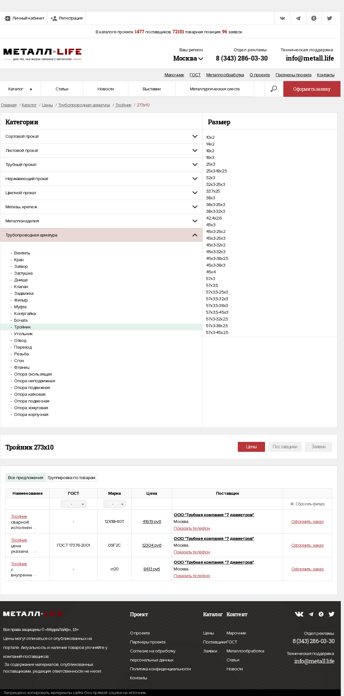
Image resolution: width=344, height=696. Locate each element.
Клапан (20, 286)
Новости (106, 89)
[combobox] (73, 504)
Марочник (174, 75)
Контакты (325, 75)
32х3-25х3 (215, 184)
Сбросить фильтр (307, 504)
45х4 (211, 272)
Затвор (20, 266)
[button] (101, 136)
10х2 (210, 137)
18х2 (210, 150)
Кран (18, 259)
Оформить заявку (311, 89)
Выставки (152, 89)
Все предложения (25, 477)
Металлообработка (225, 75)
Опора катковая (29, 394)
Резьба (21, 354)
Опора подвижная (31, 387)
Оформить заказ (307, 521)
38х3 (210, 198)
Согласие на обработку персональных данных (166, 656)
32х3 (210, 177)
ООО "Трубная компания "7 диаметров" (214, 515)
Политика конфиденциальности (160, 669)
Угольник (22, 333)
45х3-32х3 (215, 251)
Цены (251, 447)
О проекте (260, 75)
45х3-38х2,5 (217, 258)
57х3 (210, 278)
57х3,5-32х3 (217, 299)
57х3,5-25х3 (217, 292)
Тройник (21, 327)
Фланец (21, 367)
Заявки (318, 447)
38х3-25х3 (215, 204)
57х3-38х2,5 (217, 325)
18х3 (210, 157)
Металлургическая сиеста (215, 89)
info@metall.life (310, 58)
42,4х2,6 (214, 218)
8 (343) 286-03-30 (242, 58)
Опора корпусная (30, 414)
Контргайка (24, 313)
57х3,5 (212, 285)
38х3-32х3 (215, 211)
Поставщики (285, 447)
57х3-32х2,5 (217, 319)
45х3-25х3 (215, 238)
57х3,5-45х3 (217, 312)
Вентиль (21, 253)
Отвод (19, 340)
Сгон (18, 360)
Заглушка (22, 273)
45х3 (210, 225)
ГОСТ (195, 75)
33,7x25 (213, 191)
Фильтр (20, 300)
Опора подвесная (31, 401)
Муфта (19, 307)
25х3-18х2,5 (216, 171)
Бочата (20, 320)
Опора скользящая (32, 374)
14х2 (210, 144)
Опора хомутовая (30, 407)
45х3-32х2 (215, 245)
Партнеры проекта (293, 75)
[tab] (101, 136)
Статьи (62, 89)
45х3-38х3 (215, 265)
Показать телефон (192, 528)
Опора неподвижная (34, 381)
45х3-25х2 (215, 231)
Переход (22, 347)
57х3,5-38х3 (217, 305)
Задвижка (23, 293)
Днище (20, 280)
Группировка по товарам (71, 477)
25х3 (210, 164)
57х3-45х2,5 (217, 332)
